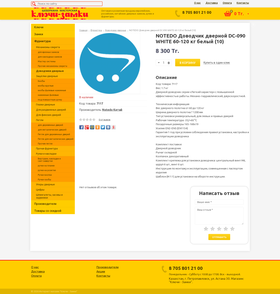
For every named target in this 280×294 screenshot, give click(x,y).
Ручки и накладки (46, 153)
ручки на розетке (47, 170)
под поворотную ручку (50, 99)
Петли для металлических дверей (55, 139)
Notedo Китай (112, 109)
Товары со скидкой (47, 210)
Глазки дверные (45, 104)
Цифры (40, 189)
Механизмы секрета (48, 47)
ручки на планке (46, 165)
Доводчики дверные (50, 71)
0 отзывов (104, 119)
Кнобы (41, 81)
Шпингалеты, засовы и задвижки (49, 196)
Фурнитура (42, 41)
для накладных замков (50, 57)
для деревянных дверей (50, 125)
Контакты (243, 2)
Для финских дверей (48, 114)
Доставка (212, 2)
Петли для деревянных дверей (54, 134)
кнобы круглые (46, 86)
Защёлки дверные (47, 76)
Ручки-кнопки (45, 175)
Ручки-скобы (44, 179)
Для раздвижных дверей (51, 109)
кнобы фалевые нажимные (52, 90)
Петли (39, 120)
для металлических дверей (52, 130)
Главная (83, 30)
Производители (45, 203)
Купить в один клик (217, 62)
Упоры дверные (45, 184)
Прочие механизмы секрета (52, 66)
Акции (100, 271)
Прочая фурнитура (47, 148)
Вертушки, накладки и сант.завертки (49, 159)
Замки (38, 34)
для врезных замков (48, 52)
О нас (197, 2)
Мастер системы (47, 61)
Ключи (38, 27)
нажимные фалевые (48, 95)
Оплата (227, 2)
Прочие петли (45, 143)
